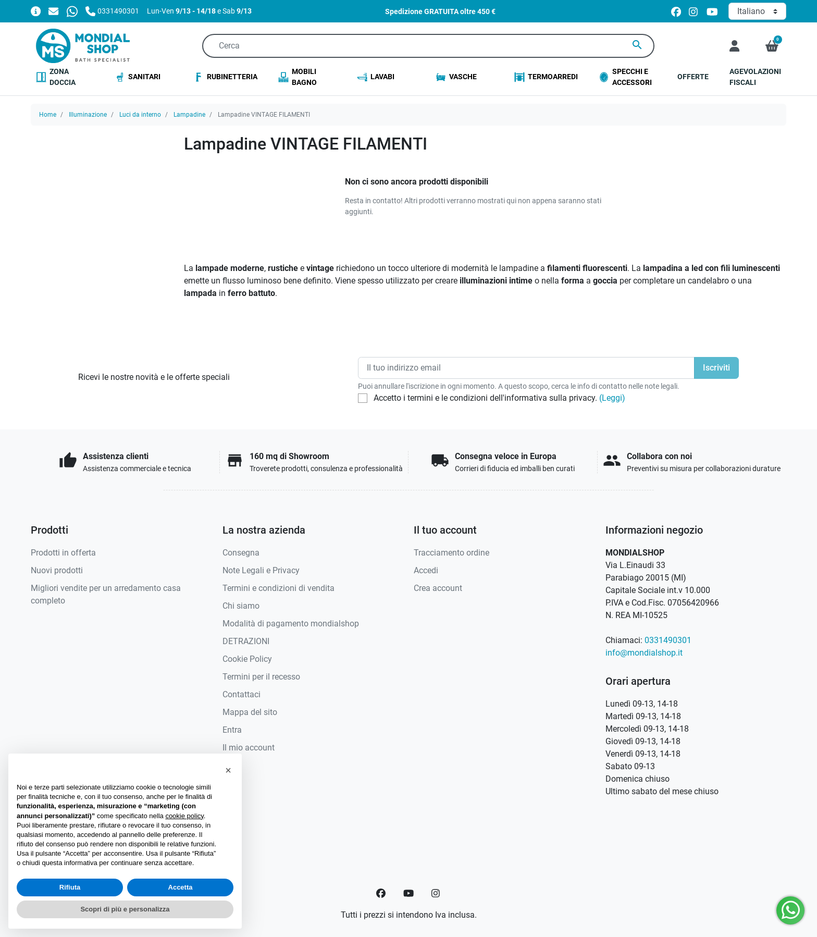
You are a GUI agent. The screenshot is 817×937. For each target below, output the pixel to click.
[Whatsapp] (72, 11)
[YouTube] (408, 893)
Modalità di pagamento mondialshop (290, 623)
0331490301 (668, 640)
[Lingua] (757, 11)
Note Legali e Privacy (261, 570)
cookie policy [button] (184, 816)
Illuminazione (88, 114)
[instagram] (694, 11)
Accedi (426, 570)
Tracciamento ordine (451, 553)
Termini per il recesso (261, 677)
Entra (232, 730)
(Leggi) (612, 398)
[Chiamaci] (112, 11)
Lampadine (189, 114)
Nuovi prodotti (57, 570)
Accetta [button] (180, 887)
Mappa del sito (249, 712)
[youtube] (712, 11)
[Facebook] (380, 893)
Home (47, 114)
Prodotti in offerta (63, 553)
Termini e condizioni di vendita (278, 588)
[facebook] (676, 11)
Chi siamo (240, 606)
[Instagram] (436, 893)
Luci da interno (140, 114)
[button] (772, 45)
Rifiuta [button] (69, 887)
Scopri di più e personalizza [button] (124, 909)
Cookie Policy (247, 659)
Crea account (438, 588)
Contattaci (241, 694)
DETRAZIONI (245, 641)
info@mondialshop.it (644, 653)
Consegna (240, 553)
